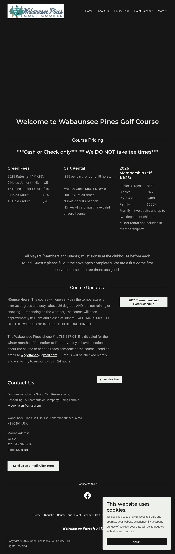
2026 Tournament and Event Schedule (144, 302)
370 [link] (10, 444)
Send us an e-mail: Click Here (33, 466)
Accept (136, 541)
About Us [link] (103, 11)
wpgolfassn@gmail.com (39, 355)
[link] (36, 11)
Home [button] (37, 515)
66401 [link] (24, 450)
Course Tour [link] (121, 11)
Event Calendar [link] (143, 11)
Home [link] (88, 11)
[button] (162, 11)
